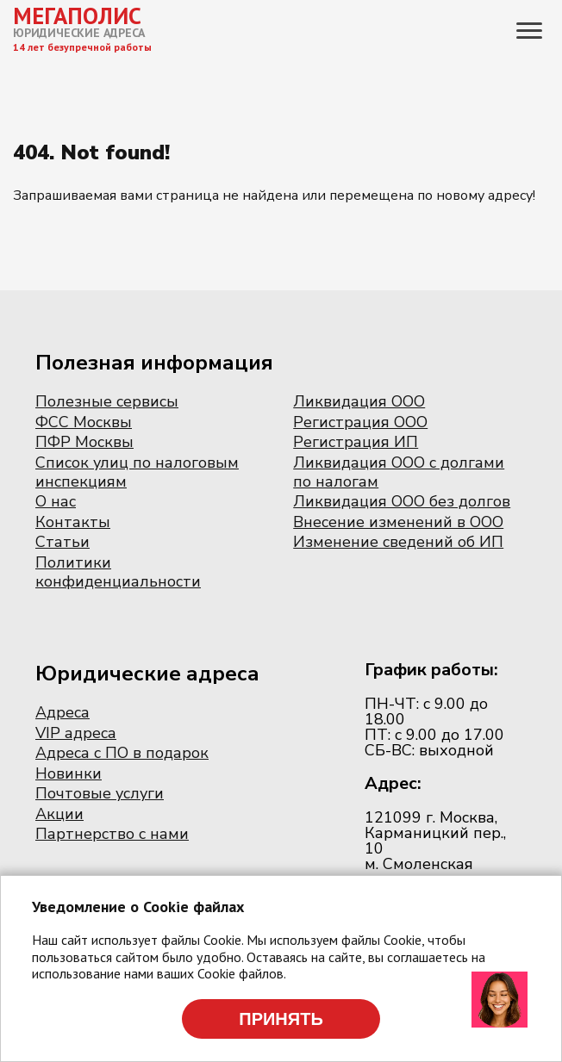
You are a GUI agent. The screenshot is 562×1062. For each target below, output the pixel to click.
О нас (55, 501)
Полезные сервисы (106, 401)
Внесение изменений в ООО (398, 522)
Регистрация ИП (355, 442)
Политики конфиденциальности (118, 572)
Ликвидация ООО (359, 401)
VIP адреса (75, 733)
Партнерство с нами (112, 833)
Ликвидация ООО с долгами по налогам (398, 472)
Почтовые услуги (99, 793)
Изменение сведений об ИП (398, 541)
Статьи (62, 541)
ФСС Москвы (83, 422)
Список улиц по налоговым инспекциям (137, 472)
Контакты (72, 522)
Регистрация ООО (360, 422)
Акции (59, 814)
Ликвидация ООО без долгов (401, 501)
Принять (281, 1018)
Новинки (68, 773)
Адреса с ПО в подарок (122, 752)
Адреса (62, 712)
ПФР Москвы (84, 442)
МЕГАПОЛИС (77, 15)
